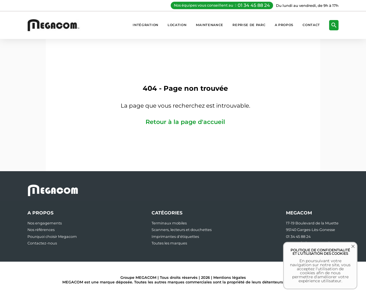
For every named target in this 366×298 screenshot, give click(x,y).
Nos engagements (44, 223)
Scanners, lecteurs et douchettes (182, 230)
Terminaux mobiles (169, 223)
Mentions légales (229, 277)
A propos (284, 25)
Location (177, 25)
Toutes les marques (169, 243)
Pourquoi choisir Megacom (52, 236)
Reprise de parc (248, 25)
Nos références (41, 230)
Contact (311, 25)
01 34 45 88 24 (254, 5)
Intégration (145, 25)
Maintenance (210, 25)
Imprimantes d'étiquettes (175, 236)
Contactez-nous (42, 243)
